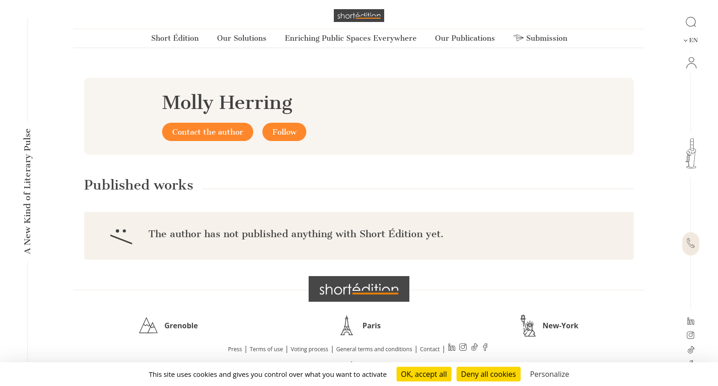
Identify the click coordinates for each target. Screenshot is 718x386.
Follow (284, 131)
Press (235, 349)
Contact (430, 349)
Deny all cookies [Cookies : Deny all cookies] (488, 374)
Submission (540, 38)
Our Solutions (242, 38)
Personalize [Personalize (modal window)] (549, 374)
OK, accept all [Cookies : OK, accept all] (424, 374)
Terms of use (266, 349)
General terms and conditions (374, 349)
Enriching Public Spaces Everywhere (351, 38)
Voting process (309, 349)
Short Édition (175, 38)
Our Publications (465, 38)
